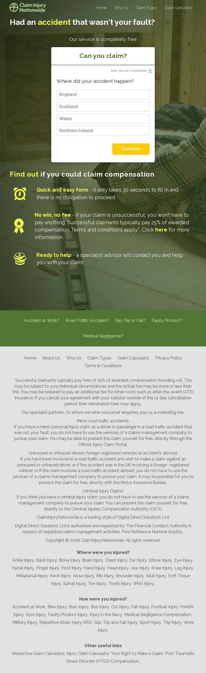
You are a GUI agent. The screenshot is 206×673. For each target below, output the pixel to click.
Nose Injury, (84, 575)
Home (102, 8)
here (161, 230)
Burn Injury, (79, 606)
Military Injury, (25, 622)
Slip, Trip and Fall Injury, (116, 622)
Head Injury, (118, 568)
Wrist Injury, (143, 583)
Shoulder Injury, (130, 575)
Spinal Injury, (74, 583)
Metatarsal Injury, (32, 575)
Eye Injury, (183, 560)
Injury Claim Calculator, (88, 653)
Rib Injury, (105, 575)
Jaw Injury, (140, 568)
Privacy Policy (168, 358)
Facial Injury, (23, 568)
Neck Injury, (60, 575)
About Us (51, 358)
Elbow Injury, (161, 560)
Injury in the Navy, (106, 614)
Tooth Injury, (119, 583)
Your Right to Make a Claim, (137, 653)
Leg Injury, (184, 568)
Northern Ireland (76, 130)
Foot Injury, (71, 568)
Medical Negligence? (103, 336)
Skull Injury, (156, 575)
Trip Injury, (172, 622)
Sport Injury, (150, 622)
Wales (65, 118)
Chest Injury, (116, 560)
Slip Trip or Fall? (130, 320)
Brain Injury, (93, 560)
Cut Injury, (120, 606)
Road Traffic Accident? (87, 320)
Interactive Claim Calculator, (38, 653)
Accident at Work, (29, 606)
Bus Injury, (100, 606)
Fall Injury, (140, 606)
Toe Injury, (97, 583)
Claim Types (146, 8)
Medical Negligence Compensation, (158, 614)
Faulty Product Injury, (68, 614)
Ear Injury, (138, 560)
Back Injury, (46, 560)
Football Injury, (165, 606)
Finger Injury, (48, 568)
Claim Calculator (178, 8)
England (68, 94)
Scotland (68, 106)
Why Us (121, 8)
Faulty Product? (167, 320)
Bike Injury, (57, 606)
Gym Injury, (36, 614)
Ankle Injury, (23, 560)
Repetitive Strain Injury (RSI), (66, 622)
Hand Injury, (95, 568)
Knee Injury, (162, 568)
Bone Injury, (70, 560)
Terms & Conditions (103, 365)
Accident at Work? (41, 320)
